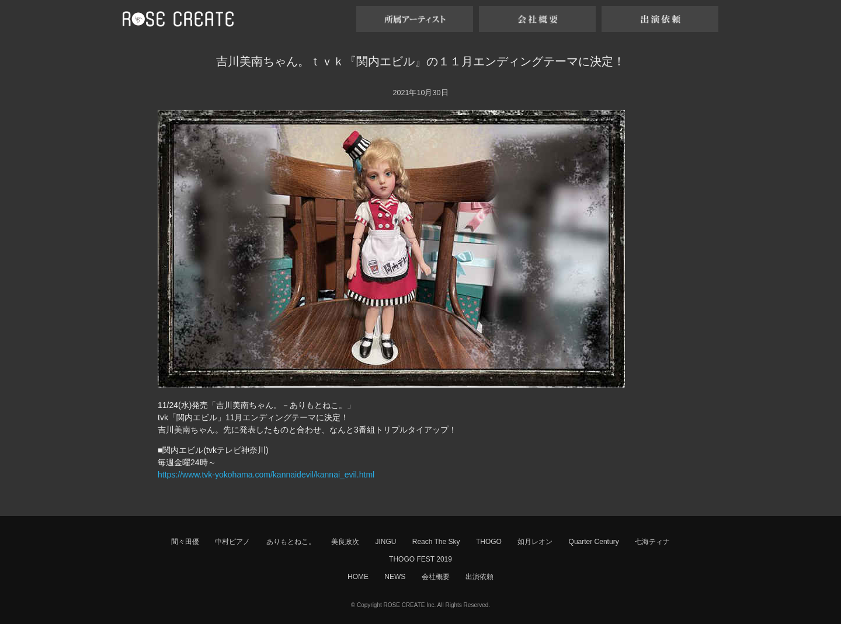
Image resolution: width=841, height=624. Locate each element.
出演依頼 (479, 577)
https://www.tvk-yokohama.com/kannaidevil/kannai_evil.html (266, 474)
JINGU (385, 542)
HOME (358, 577)
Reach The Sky (436, 542)
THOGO (489, 542)
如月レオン (534, 542)
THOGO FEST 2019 (420, 559)
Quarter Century (594, 542)
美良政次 (345, 542)
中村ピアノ (232, 542)
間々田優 (185, 542)
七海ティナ (652, 542)
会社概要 (436, 577)
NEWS (394, 577)
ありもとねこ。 (290, 542)
